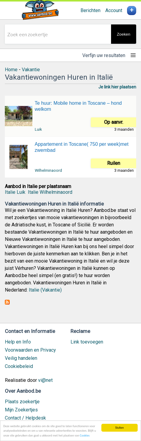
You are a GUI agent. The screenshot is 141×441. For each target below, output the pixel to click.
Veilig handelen (21, 358)
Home (11, 69)
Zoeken (123, 34)
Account (113, 10)
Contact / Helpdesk (25, 418)
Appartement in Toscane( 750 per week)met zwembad (82, 147)
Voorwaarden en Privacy (30, 350)
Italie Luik (15, 192)
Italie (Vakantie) (45, 290)
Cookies (85, 436)
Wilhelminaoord (48, 170)
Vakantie (31, 69)
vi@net (45, 380)
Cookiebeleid (19, 366)
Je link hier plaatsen (117, 87)
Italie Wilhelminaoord (50, 192)
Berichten (90, 10)
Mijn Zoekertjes (21, 410)
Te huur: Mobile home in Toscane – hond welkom (78, 106)
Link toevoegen (86, 342)
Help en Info (18, 342)
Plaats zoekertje (22, 401)
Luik (38, 129)
